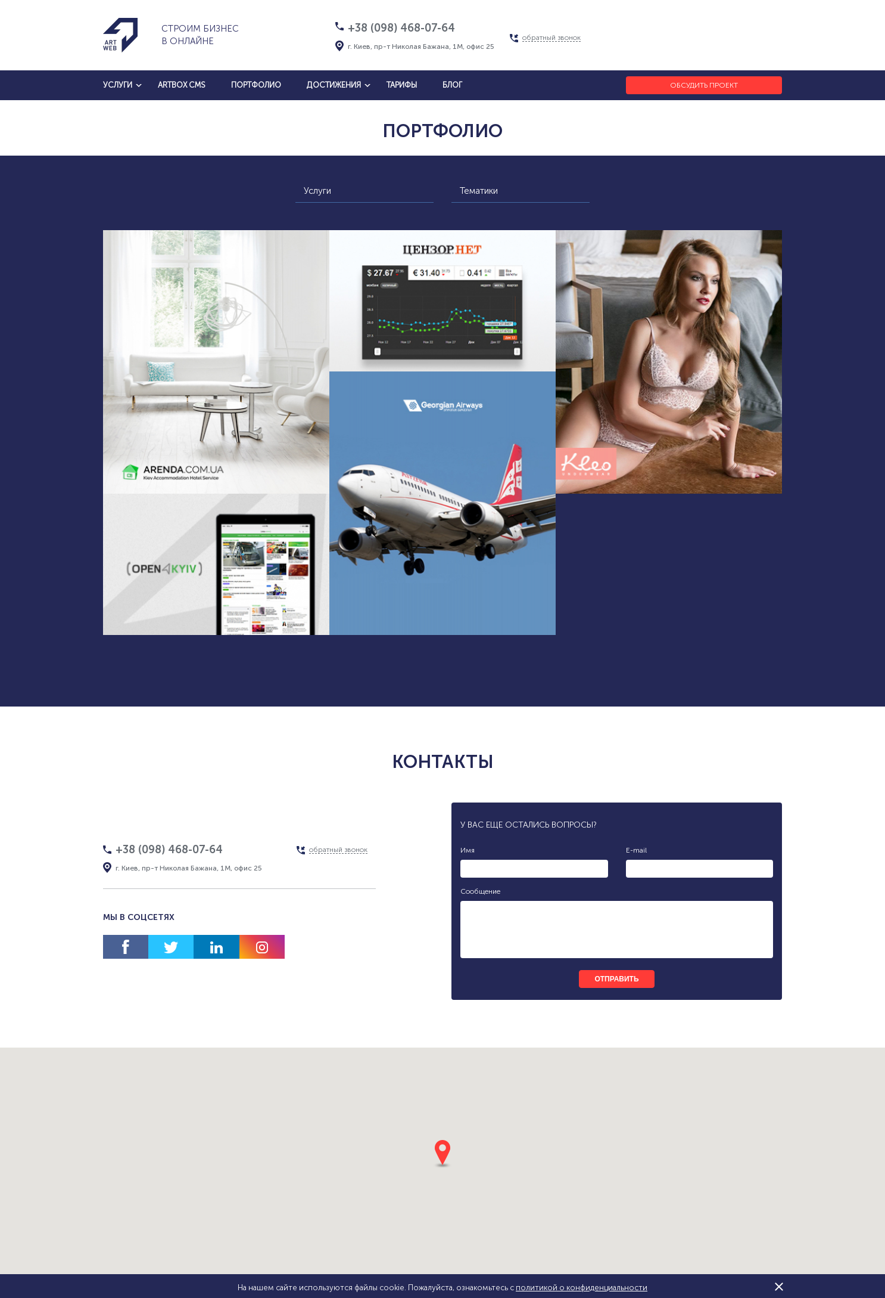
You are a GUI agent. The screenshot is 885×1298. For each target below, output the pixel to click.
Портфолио (256, 84)
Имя (467, 850)
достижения (334, 84)
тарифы (402, 84)
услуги (117, 84)
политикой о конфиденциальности (581, 1287)
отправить (616, 979)
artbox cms (181, 84)
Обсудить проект (704, 85)
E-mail (636, 850)
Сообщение (480, 891)
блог (452, 84)
